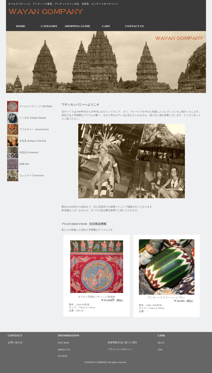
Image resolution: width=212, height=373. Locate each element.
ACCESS (62, 356)
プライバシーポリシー (120, 349)
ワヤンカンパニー (49, 12)
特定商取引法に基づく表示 (122, 342)
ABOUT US (64, 349)
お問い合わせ (15, 342)
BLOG (161, 342)
